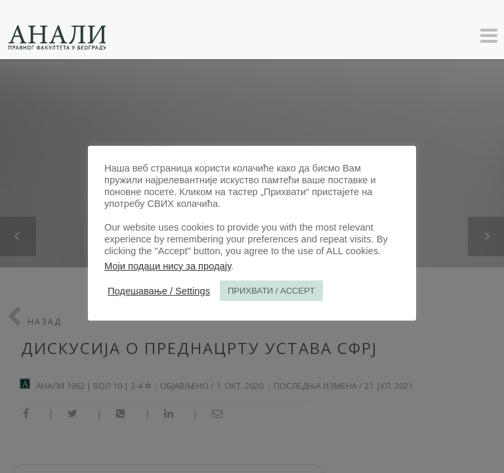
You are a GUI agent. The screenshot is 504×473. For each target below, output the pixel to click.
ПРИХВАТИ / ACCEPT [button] (271, 291)
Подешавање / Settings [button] (159, 291)
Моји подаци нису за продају (167, 266)
